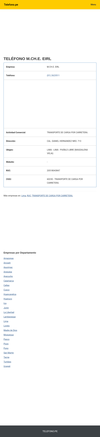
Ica (5, 303)
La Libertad (9, 312)
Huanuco (8, 299)
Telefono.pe (11, 4)
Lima (23, 195)
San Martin (9, 353)
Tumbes (7, 362)
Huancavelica (10, 294)
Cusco (7, 290)
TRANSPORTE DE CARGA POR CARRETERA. (52, 195)
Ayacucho (8, 276)
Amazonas (9, 258)
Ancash (7, 263)
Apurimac (8, 267)
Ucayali (7, 366)
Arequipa (8, 272)
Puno (6, 348)
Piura (6, 344)
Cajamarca (9, 281)
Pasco (6, 339)
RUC (29, 195)
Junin (6, 308)
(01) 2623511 (53, 75)
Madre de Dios (10, 330)
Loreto (7, 326)
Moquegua (9, 335)
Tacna (6, 357)
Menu (93, 4)
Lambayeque (10, 317)
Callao (7, 285)
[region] (50, 34)
